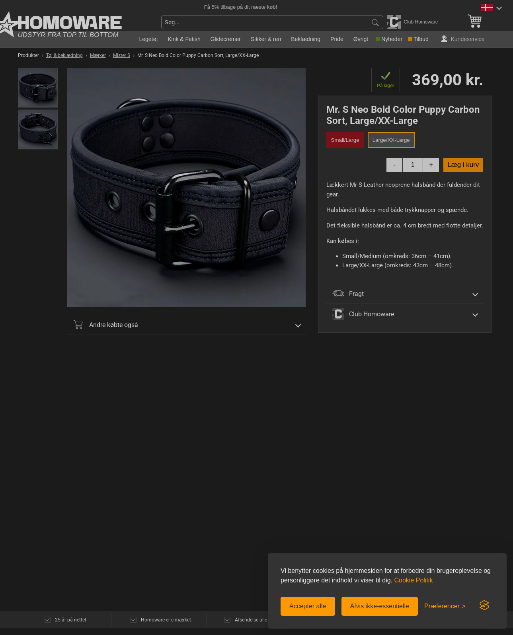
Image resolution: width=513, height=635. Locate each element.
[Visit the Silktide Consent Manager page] (484, 605)
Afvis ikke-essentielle (380, 606)
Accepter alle (307, 606)
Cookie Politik (413, 580)
